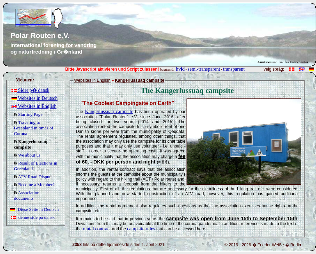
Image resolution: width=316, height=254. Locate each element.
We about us (27, 155)
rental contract (97, 228)
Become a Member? (34, 184)
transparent (234, 69)
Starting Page (28, 114)
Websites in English (33, 106)
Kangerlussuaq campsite (109, 111)
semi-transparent (204, 69)
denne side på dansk (33, 217)
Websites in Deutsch (34, 98)
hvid (180, 69)
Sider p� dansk (30, 90)
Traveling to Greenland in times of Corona (33, 128)
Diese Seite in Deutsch (34, 209)
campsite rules (141, 228)
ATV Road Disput (32, 176)
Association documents (26, 195)
